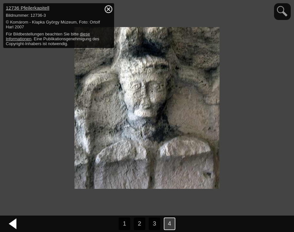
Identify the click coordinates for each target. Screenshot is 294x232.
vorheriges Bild (13, 224)
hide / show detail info (108, 9)
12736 (27, 8)
